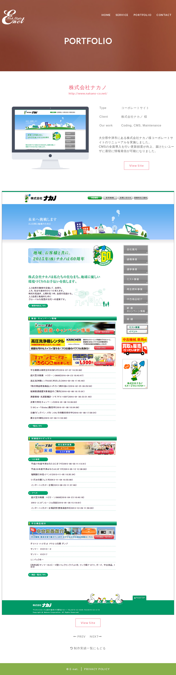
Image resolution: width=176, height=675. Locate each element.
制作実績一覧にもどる (88, 648)
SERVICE (122, 14)
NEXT (96, 636)
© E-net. (72, 669)
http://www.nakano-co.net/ (88, 93)
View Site (136, 165)
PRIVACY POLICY (97, 669)
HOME (106, 14)
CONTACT (164, 14)
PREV (79, 636)
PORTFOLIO (143, 14)
